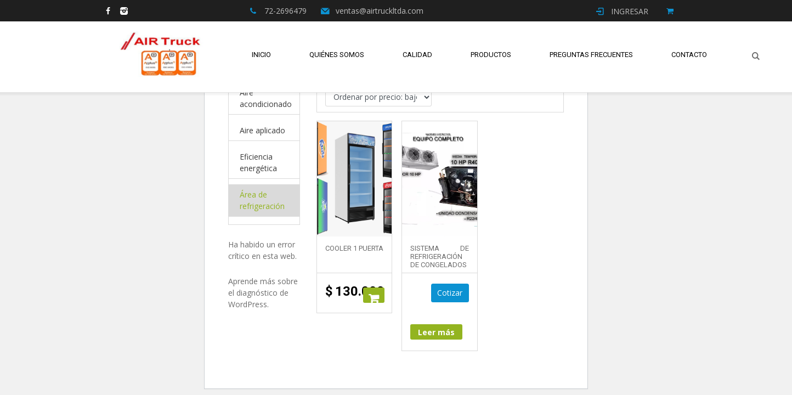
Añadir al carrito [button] (373, 295)
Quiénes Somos (336, 54)
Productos (491, 54)
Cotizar (450, 293)
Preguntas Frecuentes (591, 54)
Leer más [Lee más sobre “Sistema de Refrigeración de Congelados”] (436, 333)
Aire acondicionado (266, 98)
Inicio (261, 54)
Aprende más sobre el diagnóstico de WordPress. (263, 292)
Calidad (417, 54)
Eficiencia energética (258, 162)
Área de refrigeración (262, 200)
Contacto (689, 54)
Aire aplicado (262, 130)
